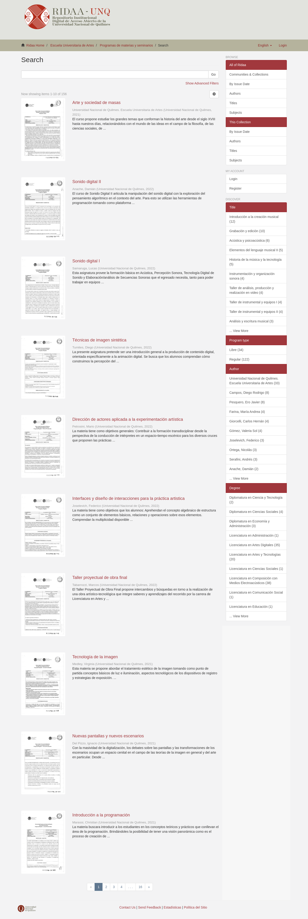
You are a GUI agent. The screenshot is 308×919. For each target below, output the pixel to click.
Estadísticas (172, 907)
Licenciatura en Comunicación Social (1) (256, 595)
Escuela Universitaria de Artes (72, 45)
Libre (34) (236, 350)
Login (233, 179)
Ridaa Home (35, 45)
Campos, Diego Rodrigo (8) (249, 392)
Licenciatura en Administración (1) (254, 535)
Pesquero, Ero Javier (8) (247, 402)
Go (213, 74)
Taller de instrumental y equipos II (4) (256, 312)
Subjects (235, 112)
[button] (264, 45)
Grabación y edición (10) (247, 231)
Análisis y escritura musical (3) (251, 321)
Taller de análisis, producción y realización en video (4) (251, 290)
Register (235, 188)
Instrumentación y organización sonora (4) (252, 276)
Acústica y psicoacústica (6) (249, 240)
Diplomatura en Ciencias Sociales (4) (256, 512)
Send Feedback (149, 907)
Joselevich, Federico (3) (246, 440)
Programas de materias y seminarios (126, 45)
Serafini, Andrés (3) (243, 459)
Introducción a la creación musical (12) (254, 219)
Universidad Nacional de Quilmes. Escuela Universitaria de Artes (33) (254, 381)
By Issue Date (239, 84)
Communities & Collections (248, 74)
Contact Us (127, 907)
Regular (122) (239, 359)
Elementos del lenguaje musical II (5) (256, 250)
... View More (238, 331)
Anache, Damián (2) (244, 469)
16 (140, 887)
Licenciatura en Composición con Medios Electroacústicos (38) (253, 580)
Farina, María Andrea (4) (247, 412)
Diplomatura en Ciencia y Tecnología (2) (256, 500)
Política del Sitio (195, 907)
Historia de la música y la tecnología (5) (255, 262)
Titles (233, 103)
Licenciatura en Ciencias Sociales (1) (256, 569)
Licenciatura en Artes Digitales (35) (254, 545)
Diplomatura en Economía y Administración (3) (249, 523)
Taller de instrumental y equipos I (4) (255, 302)
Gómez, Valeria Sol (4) (245, 431)
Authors (235, 93)
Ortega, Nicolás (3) (243, 450)
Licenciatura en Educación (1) (251, 606)
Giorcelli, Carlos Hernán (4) (249, 421)
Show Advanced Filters (202, 83)
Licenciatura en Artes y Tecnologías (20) (255, 557)
